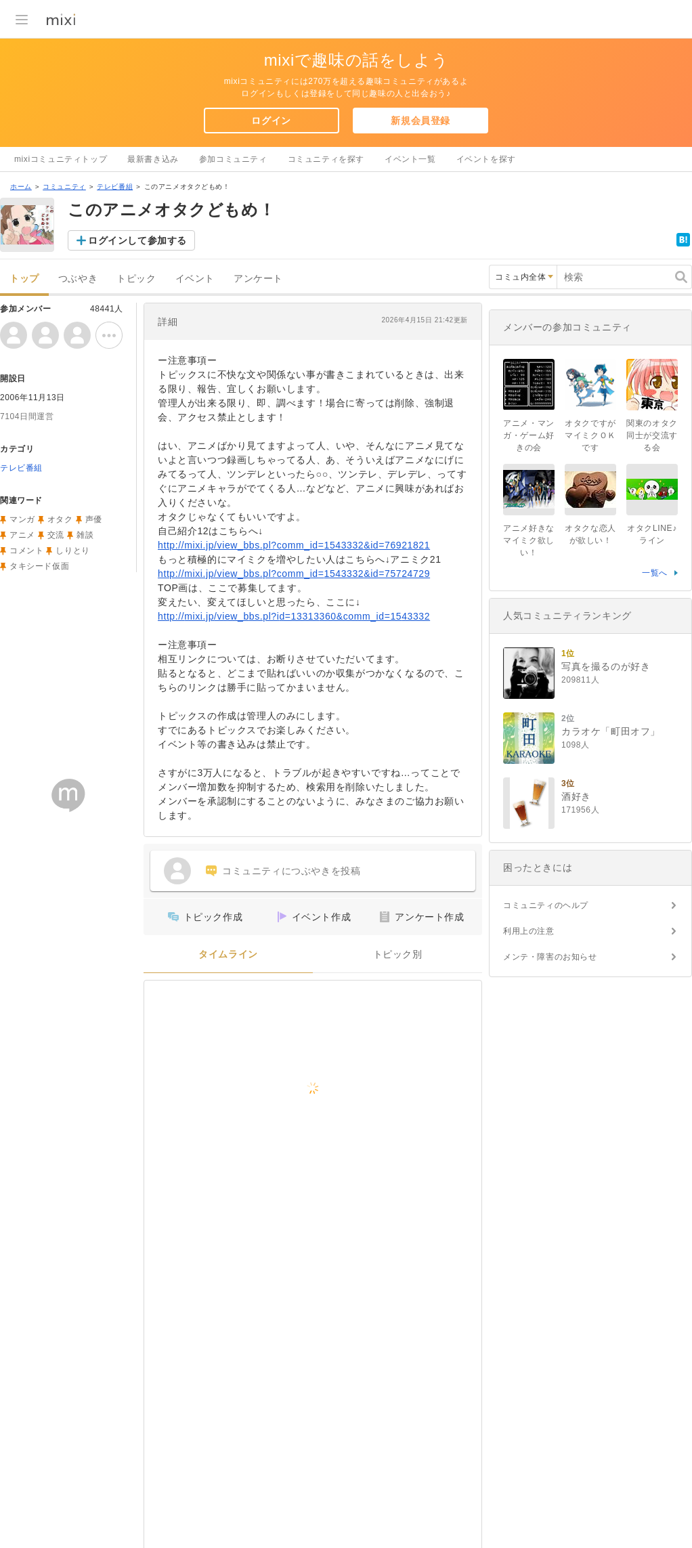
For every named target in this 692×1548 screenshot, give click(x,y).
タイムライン (228, 954)
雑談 (85, 535)
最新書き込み (153, 159)
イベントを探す (486, 159)
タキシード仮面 (39, 566)
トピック (136, 279)
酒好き (576, 796)
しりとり (72, 550)
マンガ (22, 519)
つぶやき (78, 279)
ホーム (21, 186)
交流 (55, 535)
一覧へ (655, 573)
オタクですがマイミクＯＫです (590, 435)
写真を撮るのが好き (605, 666)
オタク (60, 519)
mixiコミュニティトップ (60, 159)
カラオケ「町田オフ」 (610, 731)
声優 (93, 519)
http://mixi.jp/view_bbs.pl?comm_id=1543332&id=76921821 (294, 545)
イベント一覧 (410, 159)
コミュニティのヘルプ (545, 905)
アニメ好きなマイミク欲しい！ (529, 540)
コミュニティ (64, 186)
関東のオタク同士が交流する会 (652, 435)
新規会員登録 (420, 120)
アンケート (258, 279)
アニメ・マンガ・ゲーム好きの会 (529, 435)
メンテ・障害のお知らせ (550, 957)
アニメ (22, 535)
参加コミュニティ (233, 159)
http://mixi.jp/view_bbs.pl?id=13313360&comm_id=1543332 (294, 616)
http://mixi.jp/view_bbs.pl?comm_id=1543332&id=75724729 (294, 573)
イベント (195, 279)
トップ (24, 279)
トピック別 (398, 954)
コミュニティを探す (326, 159)
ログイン (270, 120)
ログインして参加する (137, 240)
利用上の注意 (529, 931)
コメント (26, 550)
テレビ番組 (115, 186)
